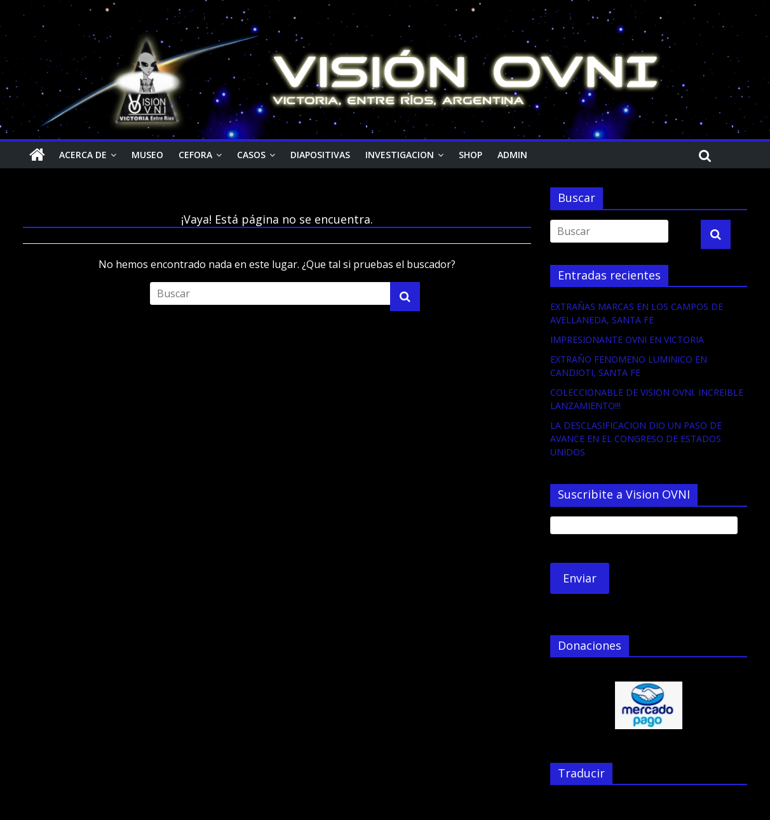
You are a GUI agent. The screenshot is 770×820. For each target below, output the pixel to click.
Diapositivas (320, 155)
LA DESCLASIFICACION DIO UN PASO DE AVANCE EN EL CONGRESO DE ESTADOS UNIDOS (636, 438)
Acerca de (83, 155)
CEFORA (195, 155)
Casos (251, 155)
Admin (512, 155)
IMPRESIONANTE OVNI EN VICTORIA (627, 339)
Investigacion (399, 155)
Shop (470, 155)
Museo (147, 155)
